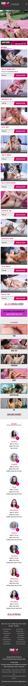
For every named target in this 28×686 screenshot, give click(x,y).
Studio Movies (21, 635)
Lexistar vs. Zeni (6, 211)
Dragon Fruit (14, 578)
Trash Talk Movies (20, 637)
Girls (6, 623)
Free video (11, 626)
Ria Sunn (14, 464)
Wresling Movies (6, 633)
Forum (20, 623)
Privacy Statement (15, 670)
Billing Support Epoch (17, 672)
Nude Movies (6, 637)
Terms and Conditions (6, 670)
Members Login (15, 623)
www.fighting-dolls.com (21, 681)
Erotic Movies (21, 639)
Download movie (20, 75)
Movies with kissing (21, 644)
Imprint (23, 672)
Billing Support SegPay (7, 672)
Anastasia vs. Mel (6, 99)
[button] (9, 39)
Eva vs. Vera (5, 127)
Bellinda (14, 441)
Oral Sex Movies (21, 629)
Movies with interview (20, 641)
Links (14, 674)
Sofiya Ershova (14, 510)
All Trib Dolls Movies (6, 629)
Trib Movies (6, 631)
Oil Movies (7, 635)
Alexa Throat (14, 601)
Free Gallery (16, 626)
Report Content (14, 662)
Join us (9, 623)
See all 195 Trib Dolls (14, 614)
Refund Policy (23, 670)
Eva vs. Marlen (5, 266)
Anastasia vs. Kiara (7, 239)
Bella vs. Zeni (5, 294)
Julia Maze (14, 556)
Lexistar (14, 533)
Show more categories (14, 414)
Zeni (14, 487)
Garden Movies (7, 641)
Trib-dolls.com (18, 657)
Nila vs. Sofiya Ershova (8, 183)
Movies (3, 623)
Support (24, 623)
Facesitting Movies (6, 644)
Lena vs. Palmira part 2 (8, 69)
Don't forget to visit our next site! (14, 313)
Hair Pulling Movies (7, 639)
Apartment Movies (20, 633)
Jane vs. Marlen (6, 155)
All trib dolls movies (14, 304)
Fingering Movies (20, 631)
